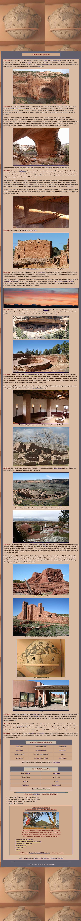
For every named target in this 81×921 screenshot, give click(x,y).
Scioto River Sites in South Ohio (24, 839)
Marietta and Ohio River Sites (24, 843)
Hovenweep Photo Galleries (29, 230)
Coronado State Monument (41, 754)
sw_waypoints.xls (22, 726)
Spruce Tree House (38, 388)
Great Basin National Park (26, 167)
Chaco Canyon (57, 468)
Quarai (62, 754)
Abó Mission (62, 758)
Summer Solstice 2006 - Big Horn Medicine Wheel (22, 801)
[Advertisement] (24, 25)
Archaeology (27, 858)
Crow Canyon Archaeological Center (64, 281)
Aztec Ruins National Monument (30, 374)
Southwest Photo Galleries (36, 733)
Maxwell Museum (19, 754)
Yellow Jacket (41, 272)
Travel (47, 167)
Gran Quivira (62, 750)
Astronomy (35, 858)
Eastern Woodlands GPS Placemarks (39, 853)
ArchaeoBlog (36, 794)
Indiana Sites (19, 847)
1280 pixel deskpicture (32, 269)
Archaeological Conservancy (11, 281)
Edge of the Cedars (41, 750)
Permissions (56, 762)
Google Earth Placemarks (15, 803)
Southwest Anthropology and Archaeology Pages (26, 714)
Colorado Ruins (56, 785)
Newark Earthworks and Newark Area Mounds (28, 841)
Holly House (22, 171)
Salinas (56, 781)
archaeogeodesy (35, 716)
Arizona (25, 781)
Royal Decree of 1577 (39, 544)
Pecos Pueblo (19, 758)
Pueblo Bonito (62, 746)
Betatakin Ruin (46, 64)
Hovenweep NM (25, 777)
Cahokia (18, 849)
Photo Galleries (44, 858)
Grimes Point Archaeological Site (52, 60)
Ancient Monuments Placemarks (41, 789)
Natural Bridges (61, 167)
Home (20, 858)
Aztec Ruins (19, 746)
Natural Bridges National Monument (19, 108)
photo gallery (27, 62)
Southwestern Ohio (21, 845)
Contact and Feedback (57, 858)
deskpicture (40, 66)
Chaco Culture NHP (41, 746)
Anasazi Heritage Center (41, 758)
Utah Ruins (25, 785)
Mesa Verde (46, 310)
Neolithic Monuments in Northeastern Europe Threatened (24, 799)
